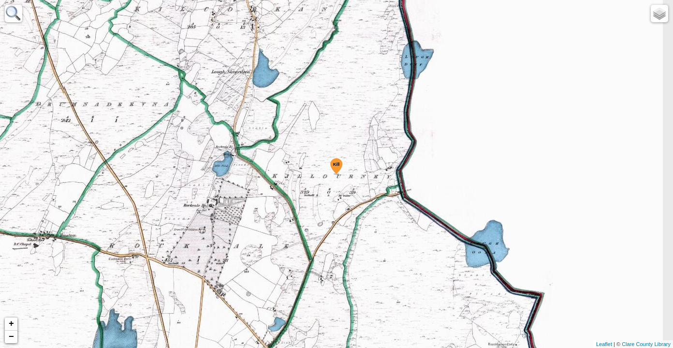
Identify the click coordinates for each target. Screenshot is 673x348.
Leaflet (604, 344)
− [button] (11, 337)
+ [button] (11, 324)
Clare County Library (646, 344)
